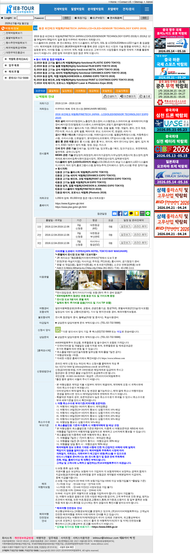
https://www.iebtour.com (113, 358)
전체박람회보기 (14, 33)
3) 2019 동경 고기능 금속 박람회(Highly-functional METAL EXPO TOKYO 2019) (76, 69)
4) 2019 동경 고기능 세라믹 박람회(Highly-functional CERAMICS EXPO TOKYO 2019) (80, 73)
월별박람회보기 (14, 37)
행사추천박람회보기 (16, 42)
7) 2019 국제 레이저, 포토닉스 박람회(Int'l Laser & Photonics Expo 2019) (73, 83)
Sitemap (138, 2)
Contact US (125, 2)
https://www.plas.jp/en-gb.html (70, 207)
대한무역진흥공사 (15, 52)
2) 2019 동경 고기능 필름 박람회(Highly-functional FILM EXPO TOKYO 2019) (75, 66)
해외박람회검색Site (16, 47)
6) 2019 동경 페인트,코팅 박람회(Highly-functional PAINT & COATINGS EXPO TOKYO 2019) (84, 79)
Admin (149, 2)
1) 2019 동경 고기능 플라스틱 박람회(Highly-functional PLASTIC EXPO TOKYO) (77, 62)
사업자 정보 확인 (67, 547)
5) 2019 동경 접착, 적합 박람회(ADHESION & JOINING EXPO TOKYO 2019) (74, 76)
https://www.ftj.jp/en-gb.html (69, 203)
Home (113, 2)
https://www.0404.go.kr (105, 527)
